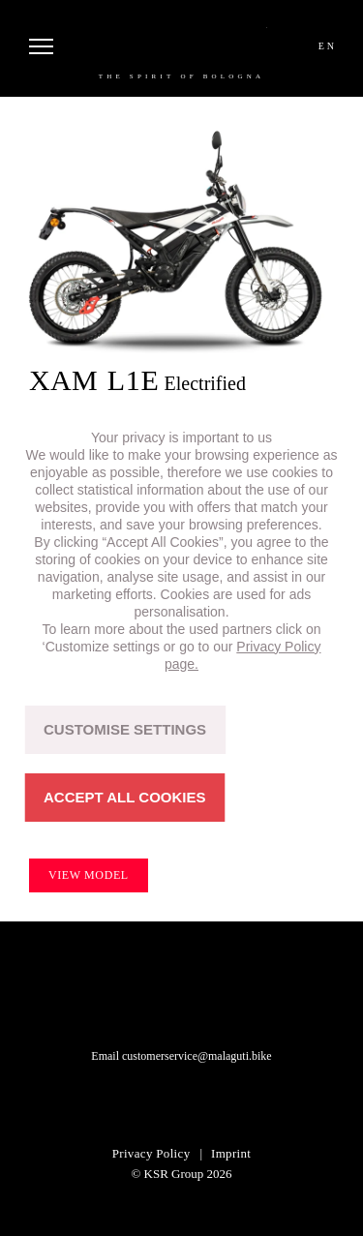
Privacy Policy (151, 1153)
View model (88, 875)
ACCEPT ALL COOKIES (125, 797)
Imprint (231, 1153)
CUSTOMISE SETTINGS (125, 729)
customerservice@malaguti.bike (197, 1056)
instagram (157, 1103)
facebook (206, 1103)
